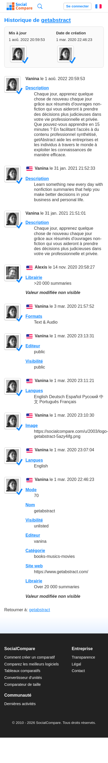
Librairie (33, 277)
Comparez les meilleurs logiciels (31, 664)
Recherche (39, 6)
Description (37, 88)
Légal (76, 664)
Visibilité (34, 361)
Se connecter (77, 6)
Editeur (32, 346)
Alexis (41, 267)
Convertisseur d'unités (23, 677)
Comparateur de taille (22, 684)
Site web (34, 566)
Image (31, 425)
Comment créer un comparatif (29, 657)
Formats (33, 316)
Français (98, 6)
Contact (78, 671)
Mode (31, 490)
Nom (30, 505)
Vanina (32, 78)
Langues (34, 390)
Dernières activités (20, 704)
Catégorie (35, 550)
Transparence (83, 657)
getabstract (56, 20)
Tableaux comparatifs (22, 671)
